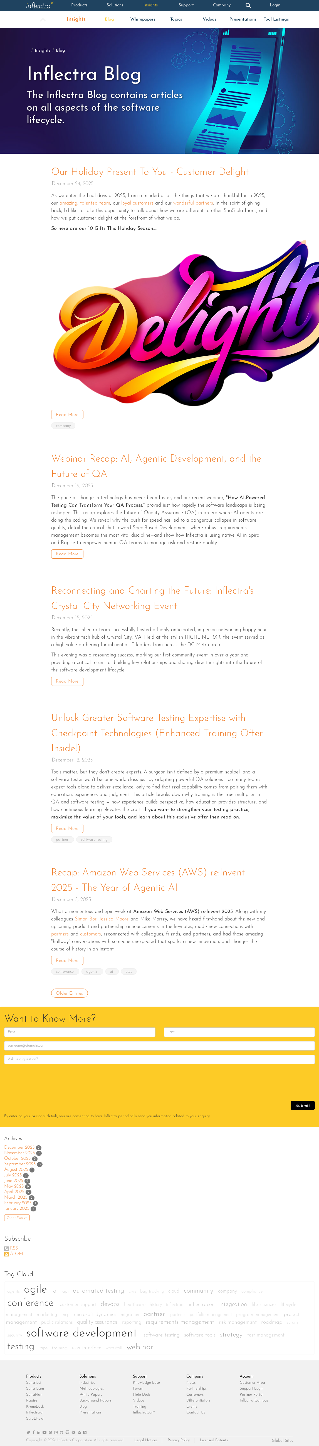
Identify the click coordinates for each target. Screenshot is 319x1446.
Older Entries (69, 991)
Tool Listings (276, 19)
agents (92, 969)
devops (111, 1301)
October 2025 (17, 1156)
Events (191, 1404)
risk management (238, 1319)
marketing (48, 1312)
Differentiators (198, 1398)
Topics (176, 19)
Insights (151, 5)
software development (83, 1331)
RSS (14, 1245)
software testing (94, 837)
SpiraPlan (34, 1392)
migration (130, 1312)
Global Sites (282, 1438)
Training (139, 1404)
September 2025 (20, 1161)
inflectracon (202, 1302)
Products (79, 5)
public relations (57, 1319)
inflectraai (176, 1302)
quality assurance (98, 1319)
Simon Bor (86, 916)
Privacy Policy (179, 1437)
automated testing (99, 1288)
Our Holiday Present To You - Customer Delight (152, 172)
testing (22, 1344)
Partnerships (196, 1386)
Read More (67, 414)
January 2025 (16, 1206)
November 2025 (19, 1150)
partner (63, 837)
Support (186, 5)
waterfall (115, 1345)
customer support (79, 1302)
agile (37, 1287)
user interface (87, 1345)
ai (112, 969)
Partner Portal (251, 1392)
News (191, 1380)
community (199, 1288)
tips (44, 1345)
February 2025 (17, 1200)
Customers (195, 1392)
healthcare (135, 1302)
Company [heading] (194, 1374)
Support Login (251, 1386)
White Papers (91, 1392)
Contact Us (195, 1410)
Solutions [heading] (88, 1374)
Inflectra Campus (254, 1398)
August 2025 (16, 1167)
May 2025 (14, 1183)
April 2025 (14, 1189)
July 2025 (13, 1172)
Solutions (115, 5)
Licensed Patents (214, 1437)
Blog (109, 19)
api (66, 1288)
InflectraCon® (144, 1410)
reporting (132, 1319)
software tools (200, 1332)
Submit (302, 1103)
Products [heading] (33, 1374)
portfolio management (211, 1312)
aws (129, 969)
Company (221, 5)
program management (258, 1312)
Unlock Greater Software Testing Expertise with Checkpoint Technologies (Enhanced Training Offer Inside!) (159, 732)
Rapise (31, 1398)
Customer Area (252, 1380)
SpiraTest (33, 1380)
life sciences (265, 1302)
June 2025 (13, 1178)
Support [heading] (140, 1374)
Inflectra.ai (34, 1410)
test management (266, 1332)
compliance (252, 1288)
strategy (232, 1332)
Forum (138, 1386)
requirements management (181, 1319)
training (60, 1345)
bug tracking (152, 1288)
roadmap (272, 1319)
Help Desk (141, 1392)
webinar (140, 1344)
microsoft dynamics (96, 1312)
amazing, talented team (85, 203)
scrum (292, 1320)
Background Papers (96, 1398)
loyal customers (137, 203)
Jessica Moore (114, 916)
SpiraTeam (35, 1386)
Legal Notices (145, 1437)
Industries (87, 1380)
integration (234, 1301)
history (156, 1302)
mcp (66, 1312)
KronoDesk (35, 1404)
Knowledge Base (146, 1380)
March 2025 (15, 1195)
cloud (174, 1288)
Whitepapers (142, 19)
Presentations (243, 19)
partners (178, 1312)
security (15, 1332)
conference (65, 969)
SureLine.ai (35, 1416)
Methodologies (92, 1386)
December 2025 (19, 1145)
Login (275, 5)
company (63, 426)
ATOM (16, 1251)
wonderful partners (193, 203)
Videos (209, 19)
